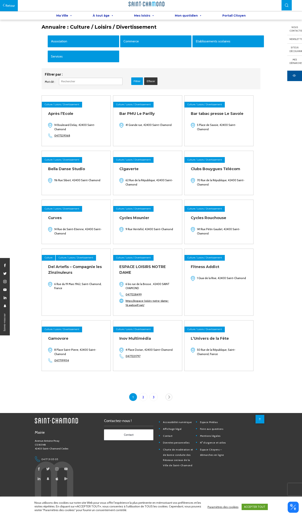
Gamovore (63, 352)
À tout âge (103, 16)
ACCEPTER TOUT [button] (254, 507)
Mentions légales (215, 449)
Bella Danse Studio (71, 183)
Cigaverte (133, 183)
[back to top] (258, 432)
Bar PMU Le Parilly (141, 128)
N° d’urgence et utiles (218, 456)
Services (62, 67)
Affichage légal (178, 442)
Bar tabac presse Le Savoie (221, 128)
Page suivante (169, 411)
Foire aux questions (216, 442)
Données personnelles (182, 456)
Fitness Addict (209, 280)
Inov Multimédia (140, 352)
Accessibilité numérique (183, 435)
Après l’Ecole (66, 128)
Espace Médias (214, 435)
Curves (60, 232)
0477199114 (67, 374)
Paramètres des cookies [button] (223, 507)
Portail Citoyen (234, 16)
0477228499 (138, 308)
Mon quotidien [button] (188, 16)
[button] (287, 5)
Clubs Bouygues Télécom (219, 183)
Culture (54, 271)
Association (65, 52)
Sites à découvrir (296, 49)
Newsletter (296, 39)
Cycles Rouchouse (212, 232)
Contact (173, 449)
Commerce (134, 52)
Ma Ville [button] (64, 16)
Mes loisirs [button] (144, 16)
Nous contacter (296, 29)
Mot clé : (55, 96)
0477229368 (67, 150)
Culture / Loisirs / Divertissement (67, 119)
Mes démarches (296, 61)
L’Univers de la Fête (214, 352)
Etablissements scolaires (213, 52)
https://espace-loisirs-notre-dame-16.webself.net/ (152, 317)
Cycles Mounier (139, 232)
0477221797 (137, 374)
